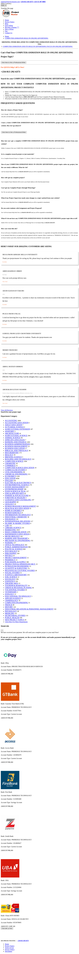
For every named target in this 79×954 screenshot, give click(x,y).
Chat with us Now (7, 928)
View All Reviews (7, 410)
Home (7, 20)
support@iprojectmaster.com (10, 2)
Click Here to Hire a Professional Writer (14, 62)
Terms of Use (9, 948)
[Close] (2, 630)
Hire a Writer (9, 29)
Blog (6, 24)
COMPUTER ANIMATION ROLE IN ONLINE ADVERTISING (26, 38)
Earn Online (9, 25)
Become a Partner (12, 27)
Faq (6, 31)
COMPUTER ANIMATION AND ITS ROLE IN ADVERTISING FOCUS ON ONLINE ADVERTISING (38, 46)
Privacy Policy (10, 949)
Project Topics (9, 22)
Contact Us (8, 33)
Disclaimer (8, 951)
